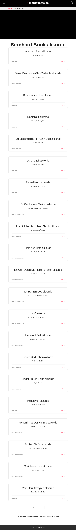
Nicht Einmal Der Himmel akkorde (38, 422)
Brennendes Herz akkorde (38, 95)
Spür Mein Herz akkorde (38, 466)
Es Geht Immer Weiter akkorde (38, 204)
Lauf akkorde (38, 313)
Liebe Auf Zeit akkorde (38, 335)
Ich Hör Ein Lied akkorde (38, 291)
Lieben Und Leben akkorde (38, 357)
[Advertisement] (38, 25)
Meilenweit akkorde (38, 400)
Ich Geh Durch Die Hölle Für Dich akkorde (38, 269)
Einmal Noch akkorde (38, 182)
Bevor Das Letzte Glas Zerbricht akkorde (38, 73)
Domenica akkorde (38, 116)
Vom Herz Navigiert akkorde (38, 488)
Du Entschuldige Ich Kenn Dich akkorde (38, 138)
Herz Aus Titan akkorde (38, 247)
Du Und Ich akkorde (38, 160)
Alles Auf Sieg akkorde (38, 51)
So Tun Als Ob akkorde (38, 444)
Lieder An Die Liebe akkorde (38, 378)
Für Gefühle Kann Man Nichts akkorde (38, 226)
